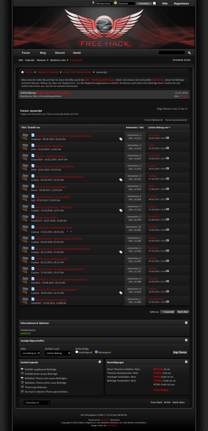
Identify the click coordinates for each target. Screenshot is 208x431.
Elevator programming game (51, 299)
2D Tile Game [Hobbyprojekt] (51, 259)
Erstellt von (34, 127)
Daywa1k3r (37, 159)
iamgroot (36, 139)
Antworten (131, 127)
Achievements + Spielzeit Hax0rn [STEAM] (58, 238)
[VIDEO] (158, 380)
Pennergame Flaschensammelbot (53, 227)
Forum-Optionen (152, 120)
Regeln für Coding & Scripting (53, 92)
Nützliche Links (58, 60)
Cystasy (35, 179)
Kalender (30, 60)
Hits (142, 127)
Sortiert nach (52, 348)
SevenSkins (112, 425)
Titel (23, 127)
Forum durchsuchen (175, 120)
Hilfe (165, 3)
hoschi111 (36, 220)
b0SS (33, 149)
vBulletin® (105, 419)
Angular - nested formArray (50, 156)
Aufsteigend (83, 352)
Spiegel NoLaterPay (46, 217)
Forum (26, 52)
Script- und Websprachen (77, 72)
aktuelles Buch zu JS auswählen (52, 197)
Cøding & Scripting (48, 72)
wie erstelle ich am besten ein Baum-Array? (59, 176)
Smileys (157, 372)
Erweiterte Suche (182, 60)
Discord (60, 52)
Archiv (167, 402)
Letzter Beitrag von (160, 127)
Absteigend (103, 352)
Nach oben (183, 312)
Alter (23, 348)
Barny (34, 190)
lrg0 (33, 200)
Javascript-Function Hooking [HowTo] (56, 289)
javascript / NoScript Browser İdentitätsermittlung (63, 135)
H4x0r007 (36, 303)
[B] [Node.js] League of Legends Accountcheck (61, 279)
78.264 (184, 96)
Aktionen (41, 60)
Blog (43, 52)
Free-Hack (156, 402)
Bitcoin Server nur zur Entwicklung (54, 166)
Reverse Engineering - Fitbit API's (53, 207)
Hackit (77, 52)
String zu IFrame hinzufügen (51, 186)
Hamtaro (35, 282)
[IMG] (156, 376)
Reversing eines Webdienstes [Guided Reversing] (62, 248)
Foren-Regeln (160, 389)
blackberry (26, 96)
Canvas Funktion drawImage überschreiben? (60, 269)
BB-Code (158, 369)
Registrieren (181, 3)
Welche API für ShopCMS (49, 146)
